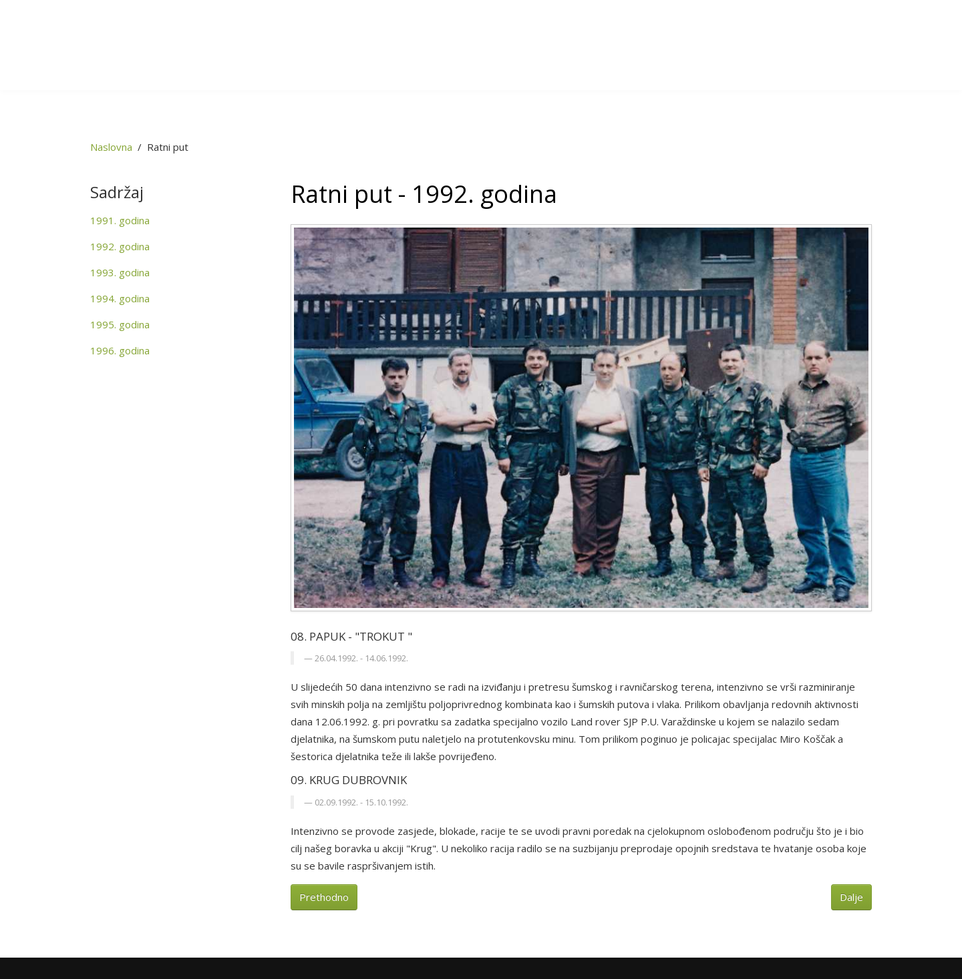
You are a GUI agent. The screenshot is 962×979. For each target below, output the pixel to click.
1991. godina (120, 220)
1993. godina (120, 272)
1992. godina (120, 246)
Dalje (851, 897)
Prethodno (324, 897)
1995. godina (120, 324)
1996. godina (120, 350)
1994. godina (120, 298)
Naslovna (111, 146)
